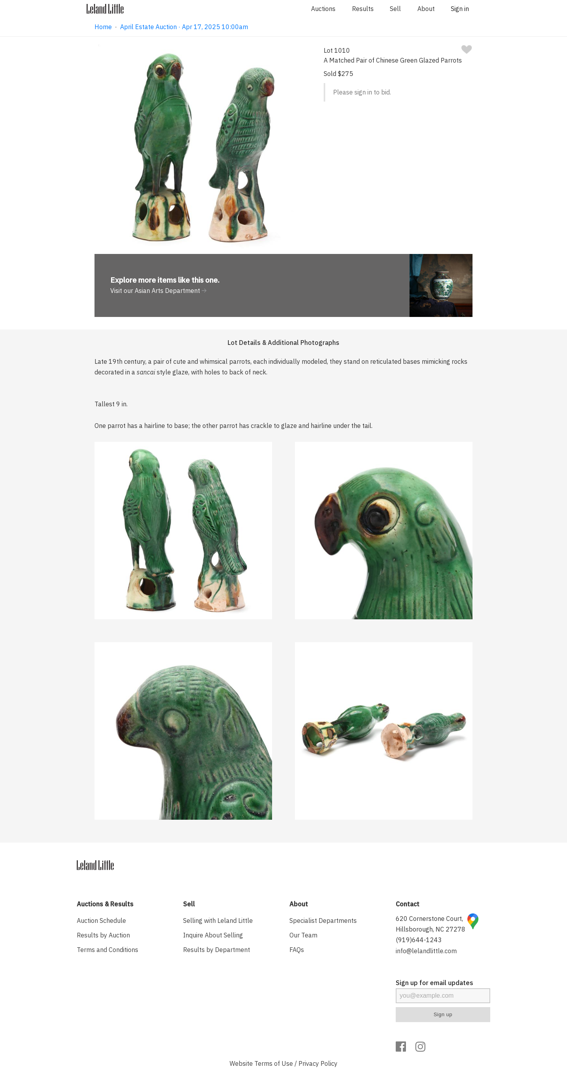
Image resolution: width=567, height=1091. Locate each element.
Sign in (460, 9)
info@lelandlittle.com (426, 951)
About (426, 9)
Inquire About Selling (213, 935)
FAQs (296, 950)
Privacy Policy (317, 1063)
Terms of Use (273, 1063)
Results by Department (216, 950)
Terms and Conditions (107, 950)
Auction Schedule (101, 920)
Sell (395, 9)
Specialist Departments (323, 920)
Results (363, 9)
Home (103, 27)
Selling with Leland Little (218, 920)
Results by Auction (103, 935)
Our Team (303, 935)
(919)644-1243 (419, 940)
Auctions (323, 9)
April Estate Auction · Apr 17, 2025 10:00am (184, 27)
